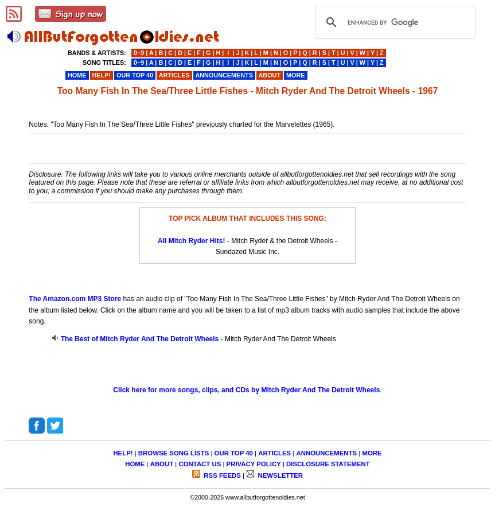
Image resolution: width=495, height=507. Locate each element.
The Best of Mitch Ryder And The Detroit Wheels (140, 339)
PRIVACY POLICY (254, 464)
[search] (393, 22)
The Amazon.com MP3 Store (75, 299)
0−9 (139, 52)
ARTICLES (274, 453)
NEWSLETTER (279, 475)
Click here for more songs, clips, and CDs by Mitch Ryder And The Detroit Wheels (246, 390)
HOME (135, 464)
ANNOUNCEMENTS (326, 453)
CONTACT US (199, 464)
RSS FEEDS (221, 475)
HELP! (122, 453)
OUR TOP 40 (234, 453)
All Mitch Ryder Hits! (191, 241)
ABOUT (162, 464)
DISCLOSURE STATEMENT (328, 464)
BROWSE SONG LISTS (173, 453)
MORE (371, 453)
